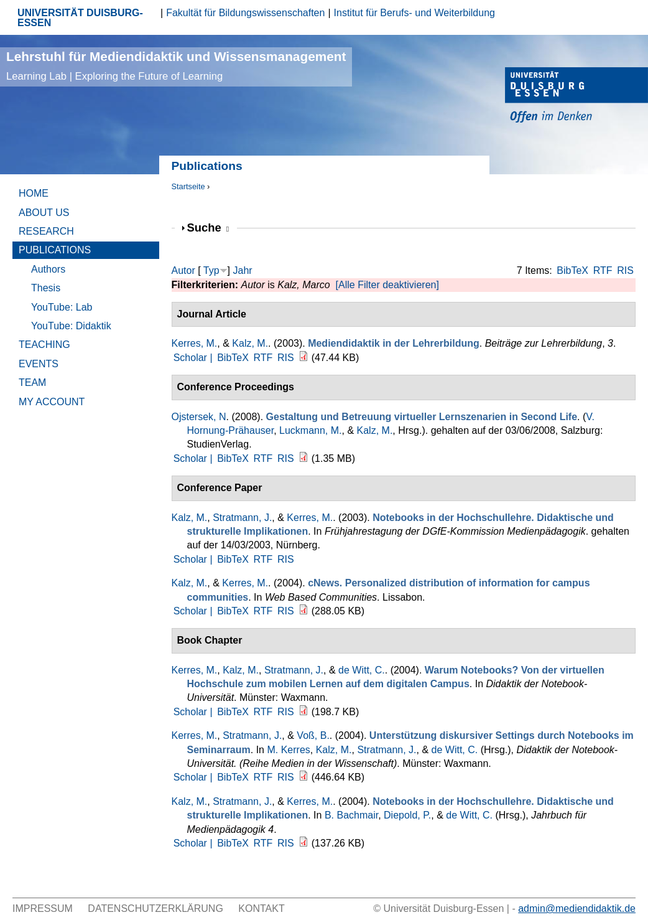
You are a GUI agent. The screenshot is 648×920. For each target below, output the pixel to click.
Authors (48, 269)
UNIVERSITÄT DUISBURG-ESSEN (80, 17)
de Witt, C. (361, 670)
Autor (183, 270)
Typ (211, 270)
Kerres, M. (195, 343)
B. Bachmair (351, 815)
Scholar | (194, 357)
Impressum (42, 908)
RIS (625, 270)
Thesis (45, 288)
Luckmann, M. (310, 430)
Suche (208, 227)
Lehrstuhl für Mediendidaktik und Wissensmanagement (176, 65)
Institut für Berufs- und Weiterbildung (414, 12)
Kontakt (261, 908)
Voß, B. (313, 735)
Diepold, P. (407, 815)
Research (46, 231)
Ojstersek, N (199, 416)
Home (34, 193)
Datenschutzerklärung (155, 908)
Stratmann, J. (242, 517)
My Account (52, 402)
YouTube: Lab (61, 307)
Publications (55, 250)
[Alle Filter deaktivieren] (387, 284)
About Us (44, 212)
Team (32, 382)
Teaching (44, 344)
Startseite (188, 186)
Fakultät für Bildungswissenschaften (245, 12)
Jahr (242, 270)
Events (38, 364)
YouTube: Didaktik (71, 326)
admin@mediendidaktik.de (577, 908)
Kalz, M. (250, 343)
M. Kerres (288, 749)
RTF (603, 270)
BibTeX (572, 270)
